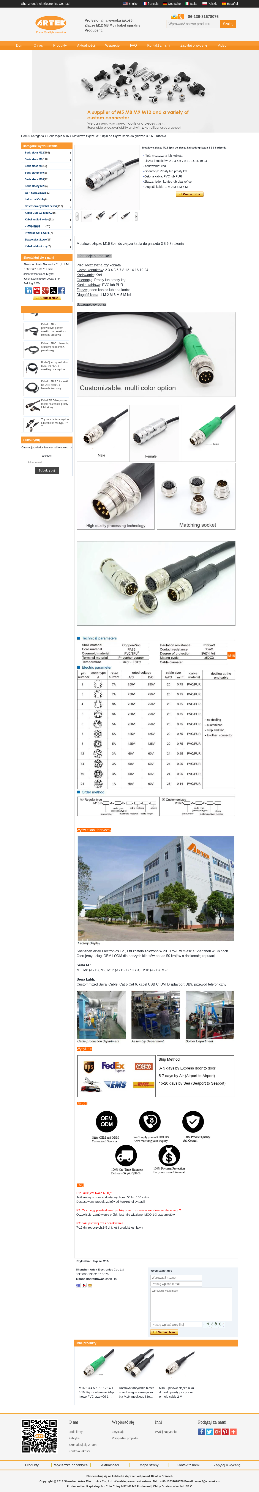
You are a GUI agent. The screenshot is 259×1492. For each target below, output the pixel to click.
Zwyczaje (118, 1431)
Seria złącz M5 (36, 166)
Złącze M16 (101, 1261)
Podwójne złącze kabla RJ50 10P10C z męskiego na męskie (54, 367)
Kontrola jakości (79, 1451)
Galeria (21, 54)
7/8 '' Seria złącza (37, 192)
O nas (38, 45)
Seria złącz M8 (36, 159)
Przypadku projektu (125, 1438)
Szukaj (228, 24)
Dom (19, 45)
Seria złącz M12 (37, 152)
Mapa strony (148, 1465)
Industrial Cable (36, 199)
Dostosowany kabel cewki (44, 206)
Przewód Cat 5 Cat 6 (39, 232)
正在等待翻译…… (37, 226)
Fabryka (74, 1438)
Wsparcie (112, 45)
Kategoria (37, 136)
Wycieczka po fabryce (71, 1465)
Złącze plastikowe (38, 239)
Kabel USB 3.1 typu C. (41, 212)
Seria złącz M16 (58, 136)
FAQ (133, 45)
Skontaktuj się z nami (83, 1444)
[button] (143, 128)
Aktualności (86, 45)
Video (222, 45)
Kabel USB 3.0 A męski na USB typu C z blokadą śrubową (54, 386)
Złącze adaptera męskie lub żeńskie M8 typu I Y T (55, 424)
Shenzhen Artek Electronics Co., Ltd (45, 3)
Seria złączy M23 (36, 186)
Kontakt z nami (158, 45)
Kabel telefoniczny (38, 246)
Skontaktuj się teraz (47, 298)
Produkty (60, 45)
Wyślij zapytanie (166, 1431)
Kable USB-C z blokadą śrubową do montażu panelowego (54, 348)
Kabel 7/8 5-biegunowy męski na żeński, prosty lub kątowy (54, 405)
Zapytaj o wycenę (193, 45)
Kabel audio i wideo (39, 219)
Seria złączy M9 (36, 172)
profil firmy (76, 1431)
